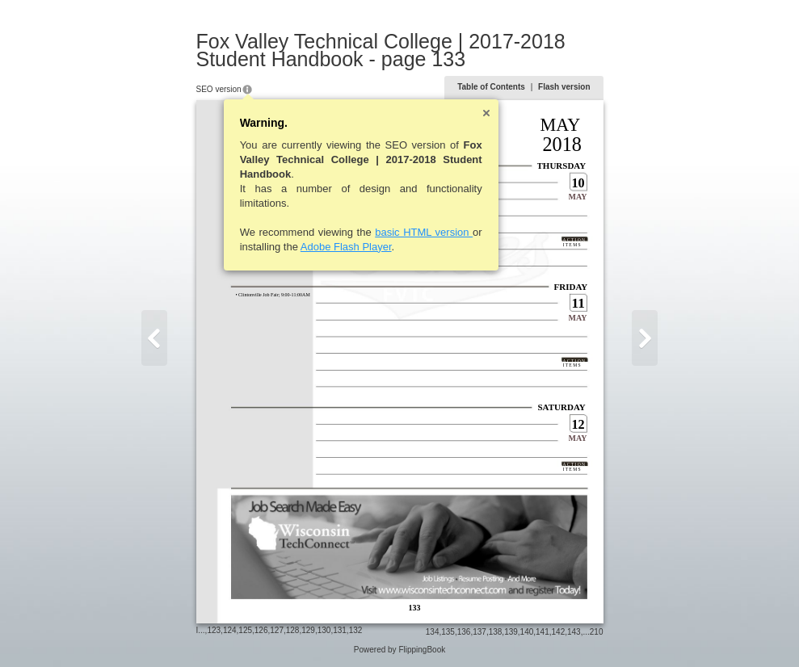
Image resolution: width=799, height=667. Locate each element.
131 (340, 630)
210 (596, 631)
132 (356, 630)
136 (464, 631)
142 (559, 631)
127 (277, 630)
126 (261, 630)
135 (448, 631)
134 (432, 631)
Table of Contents (491, 86)
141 (542, 631)
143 (574, 631)
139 (511, 631)
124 (230, 630)
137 (479, 631)
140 (527, 631)
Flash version (564, 86)
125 (245, 630)
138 (496, 631)
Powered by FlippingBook (399, 649)
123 (214, 630)
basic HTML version (424, 232)
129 (308, 630)
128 (293, 630)
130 (324, 630)
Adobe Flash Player (346, 247)
